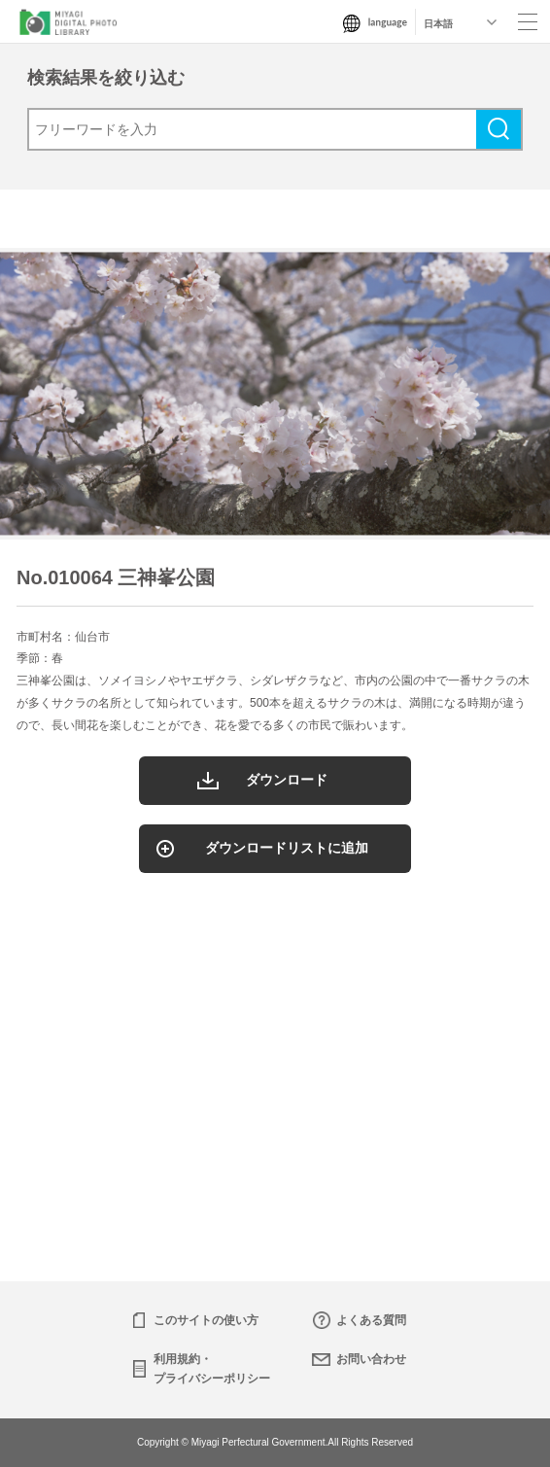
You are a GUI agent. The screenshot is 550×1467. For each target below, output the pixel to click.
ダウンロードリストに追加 (286, 848)
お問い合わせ (371, 1359)
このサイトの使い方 (206, 1320)
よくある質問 (371, 1320)
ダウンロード (286, 779)
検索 (498, 129)
